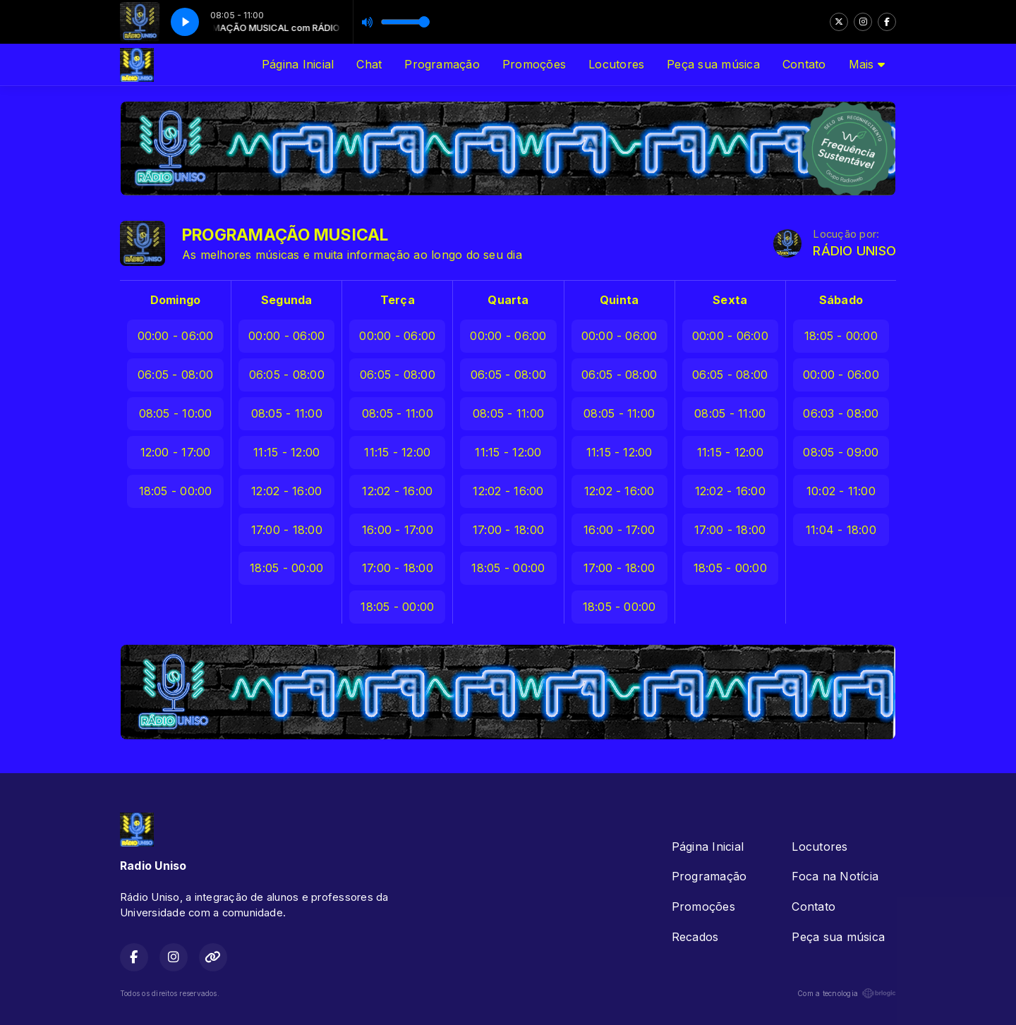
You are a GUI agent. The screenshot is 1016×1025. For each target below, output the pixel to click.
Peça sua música (713, 64)
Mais (867, 64)
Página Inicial (298, 64)
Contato (804, 64)
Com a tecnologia (846, 993)
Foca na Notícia (835, 876)
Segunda (287, 300)
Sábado (841, 300)
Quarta (508, 300)
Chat (369, 64)
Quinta (619, 300)
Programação (442, 64)
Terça (397, 300)
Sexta (730, 300)
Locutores (616, 64)
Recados (695, 937)
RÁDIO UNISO (854, 250)
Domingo (175, 300)
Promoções (534, 64)
